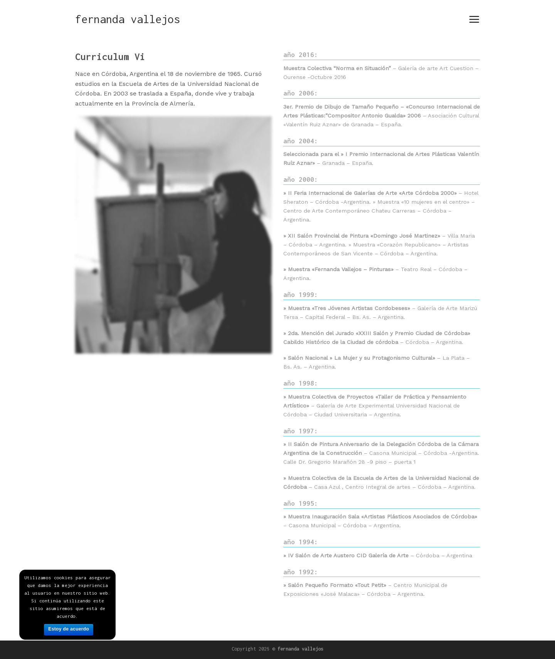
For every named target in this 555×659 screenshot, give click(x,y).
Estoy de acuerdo (68, 629)
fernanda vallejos (127, 19)
